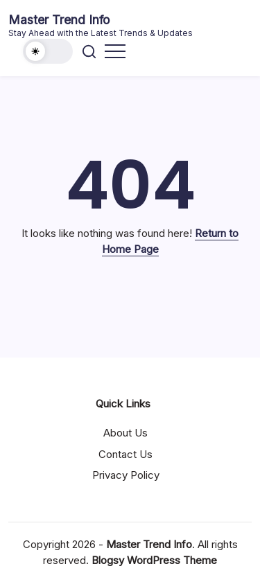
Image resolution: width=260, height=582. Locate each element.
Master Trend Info (59, 19)
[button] (48, 51)
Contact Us (125, 454)
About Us (125, 432)
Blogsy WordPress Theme (154, 560)
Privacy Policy (125, 475)
